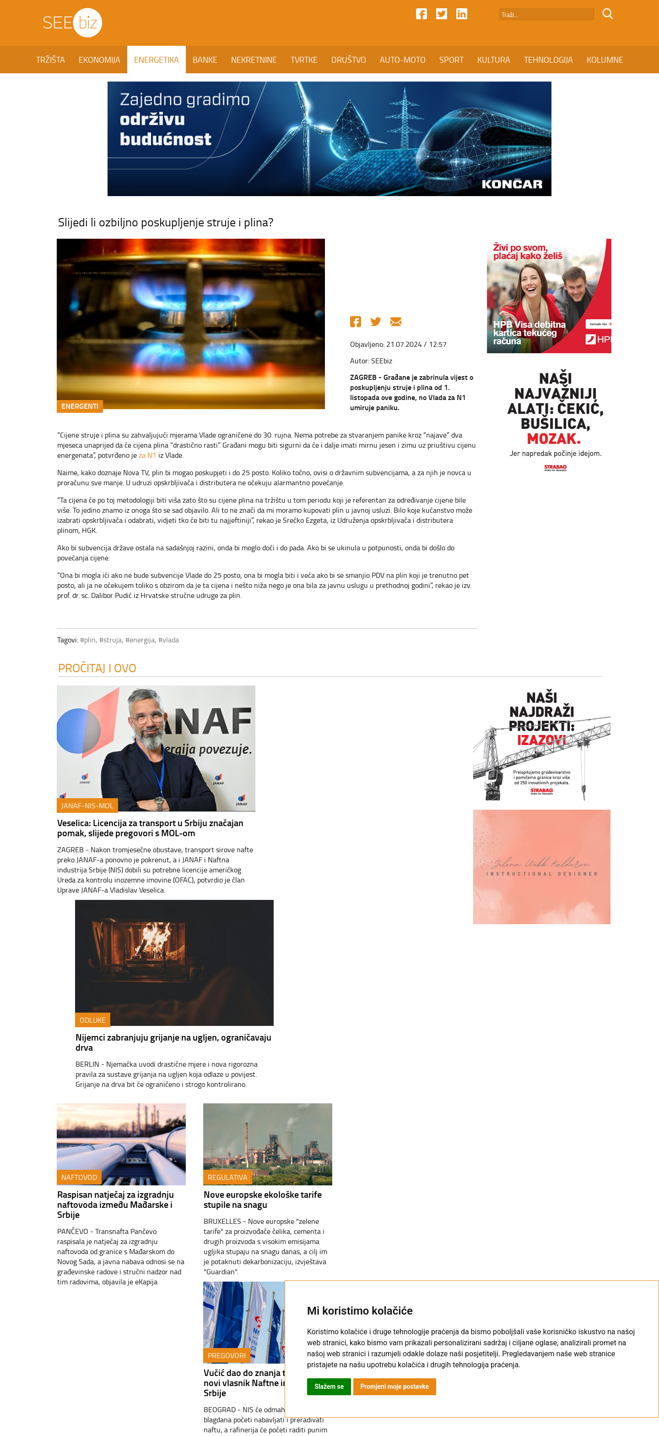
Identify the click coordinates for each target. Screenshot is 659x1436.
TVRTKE (304, 59)
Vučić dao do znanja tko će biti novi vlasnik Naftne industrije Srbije (397, 1013)
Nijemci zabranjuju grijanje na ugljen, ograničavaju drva (364, 830)
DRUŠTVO (348, 59)
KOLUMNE (605, 59)
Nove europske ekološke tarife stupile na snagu (252, 1008)
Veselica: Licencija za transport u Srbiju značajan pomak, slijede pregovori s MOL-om (139, 830)
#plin (77, 641)
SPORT (451, 59)
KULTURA (493, 59)
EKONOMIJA (99, 59)
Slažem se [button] (329, 1386)
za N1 (137, 456)
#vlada (157, 641)
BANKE (205, 59)
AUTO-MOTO (403, 59)
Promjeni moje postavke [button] (395, 1386)
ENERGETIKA (156, 59)
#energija (129, 641)
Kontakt (246, 1357)
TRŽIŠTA (50, 59)
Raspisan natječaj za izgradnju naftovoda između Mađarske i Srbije (104, 1013)
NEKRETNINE (254, 59)
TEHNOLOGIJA (548, 59)
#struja (99, 641)
